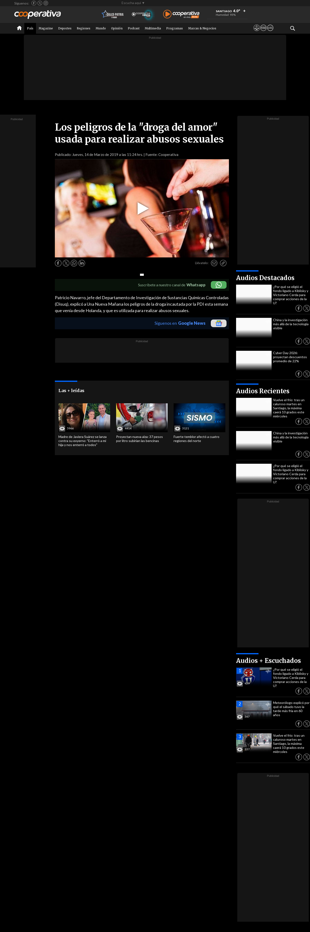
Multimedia (153, 28)
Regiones (83, 28)
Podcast (134, 28)
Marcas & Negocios (202, 28)
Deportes (65, 28)
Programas (174, 28)
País (30, 28)
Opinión (117, 28)
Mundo (101, 28)
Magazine (46, 28)
